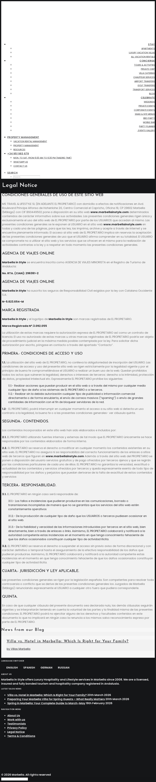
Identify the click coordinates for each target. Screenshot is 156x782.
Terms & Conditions (21, 736)
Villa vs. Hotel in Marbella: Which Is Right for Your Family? (68, 641)
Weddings (149, 101)
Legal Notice (16, 732)
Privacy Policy (17, 728)
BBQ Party (149, 118)
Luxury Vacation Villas (142, 52)
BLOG (152, 93)
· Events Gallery (146, 130)
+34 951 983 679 (18, 153)
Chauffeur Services (144, 77)
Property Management (23, 137)
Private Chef (148, 69)
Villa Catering (147, 73)
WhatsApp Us (20, 161)
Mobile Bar (149, 122)
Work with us (16, 719)
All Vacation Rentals (143, 56)
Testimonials (16, 724)
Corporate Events (144, 110)
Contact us (20, 166)
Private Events (147, 105)
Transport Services (144, 89)
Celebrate (148, 97)
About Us (13, 715)
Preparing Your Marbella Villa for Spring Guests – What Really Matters (56, 699)
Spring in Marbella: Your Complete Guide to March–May (46, 703)
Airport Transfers (144, 81)
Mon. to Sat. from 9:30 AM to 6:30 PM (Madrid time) (42, 157)
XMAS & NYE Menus (145, 114)
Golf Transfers (146, 85)
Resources (19, 149)
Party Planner (147, 126)
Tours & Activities (144, 64)
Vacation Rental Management (30, 141)
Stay (151, 44)
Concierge (147, 61)
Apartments (148, 48)
